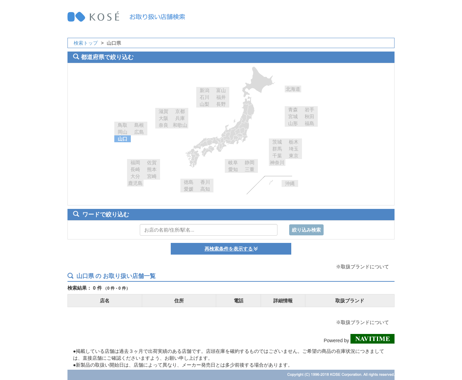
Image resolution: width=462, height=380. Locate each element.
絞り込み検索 (306, 230)
